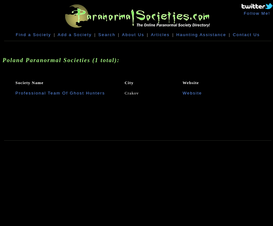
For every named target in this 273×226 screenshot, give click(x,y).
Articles (160, 34)
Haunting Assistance (201, 34)
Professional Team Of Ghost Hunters (60, 93)
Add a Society (75, 34)
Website (192, 93)
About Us (133, 34)
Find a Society (33, 34)
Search (106, 34)
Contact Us (246, 34)
